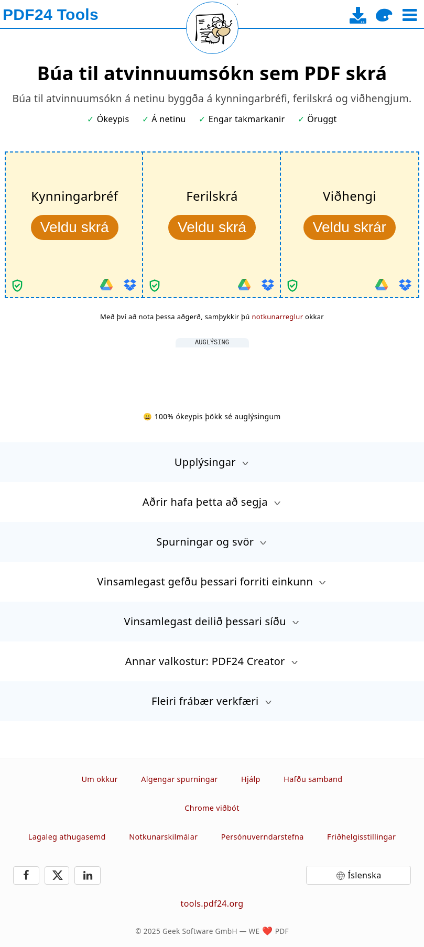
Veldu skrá (74, 227)
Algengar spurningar (179, 779)
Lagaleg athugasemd (67, 837)
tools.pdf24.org (212, 903)
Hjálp (250, 779)
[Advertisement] (212, 371)
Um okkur (100, 779)
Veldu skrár (349, 227)
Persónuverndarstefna (262, 837)
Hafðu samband (313, 779)
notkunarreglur (277, 316)
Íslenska (365, 875)
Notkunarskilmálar (163, 837)
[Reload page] (212, 27)
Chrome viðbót (211, 808)
